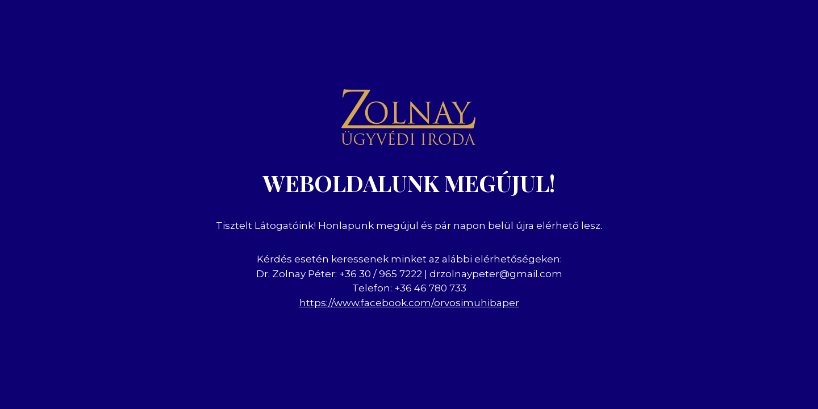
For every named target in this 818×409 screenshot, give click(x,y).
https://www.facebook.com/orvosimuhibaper (409, 302)
